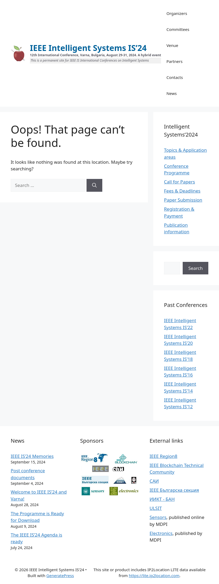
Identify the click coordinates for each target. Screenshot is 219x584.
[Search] (94, 185)
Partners (174, 61)
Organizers (176, 13)
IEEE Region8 (163, 456)
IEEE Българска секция (174, 490)
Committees (177, 29)
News (171, 93)
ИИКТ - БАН (162, 499)
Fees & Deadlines (182, 191)
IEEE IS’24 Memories (32, 456)
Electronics (161, 533)
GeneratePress (60, 575)
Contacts (174, 77)
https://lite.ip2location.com (154, 575)
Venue (172, 45)
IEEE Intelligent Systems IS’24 (88, 47)
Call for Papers (179, 182)
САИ (154, 481)
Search (195, 268)
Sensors (158, 517)
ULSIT (156, 508)
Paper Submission (183, 200)
